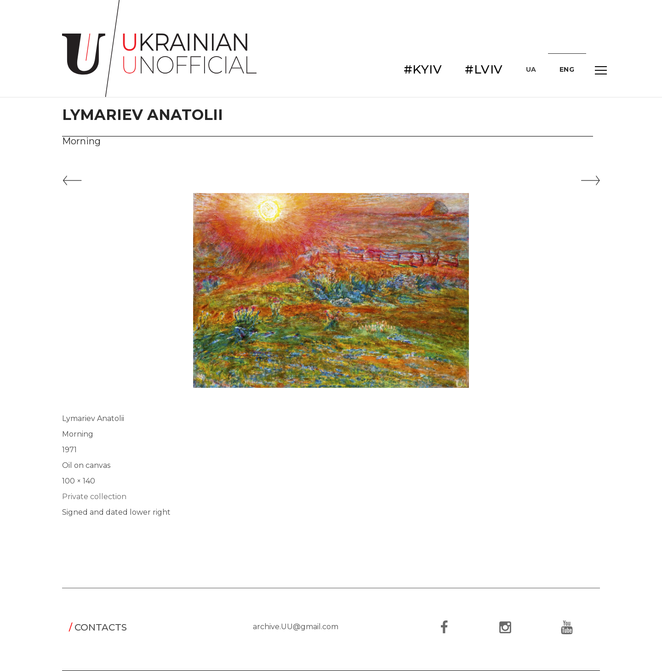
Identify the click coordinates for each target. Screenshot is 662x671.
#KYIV (423, 69)
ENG (567, 69)
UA (531, 69)
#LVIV (484, 69)
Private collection (94, 496)
